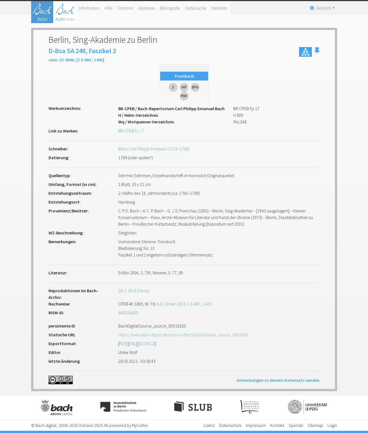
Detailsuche (195, 8)
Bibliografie (170, 8)
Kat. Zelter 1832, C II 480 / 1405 (184, 304)
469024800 (128, 312)
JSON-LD (147, 343)
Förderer (125, 8)
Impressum (256, 425)
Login (332, 425)
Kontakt (277, 425)
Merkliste (219, 8)
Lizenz (209, 425)
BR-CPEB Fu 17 (131, 131)
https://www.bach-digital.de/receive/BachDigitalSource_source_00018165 (183, 334)
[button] (317, 52)
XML (132, 343)
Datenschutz (230, 425)
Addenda (146, 8)
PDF (122, 343)
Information (89, 8)
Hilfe (108, 8)
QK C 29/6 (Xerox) (134, 290)
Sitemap (315, 425)
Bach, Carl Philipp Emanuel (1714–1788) (153, 148)
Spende (296, 425)
